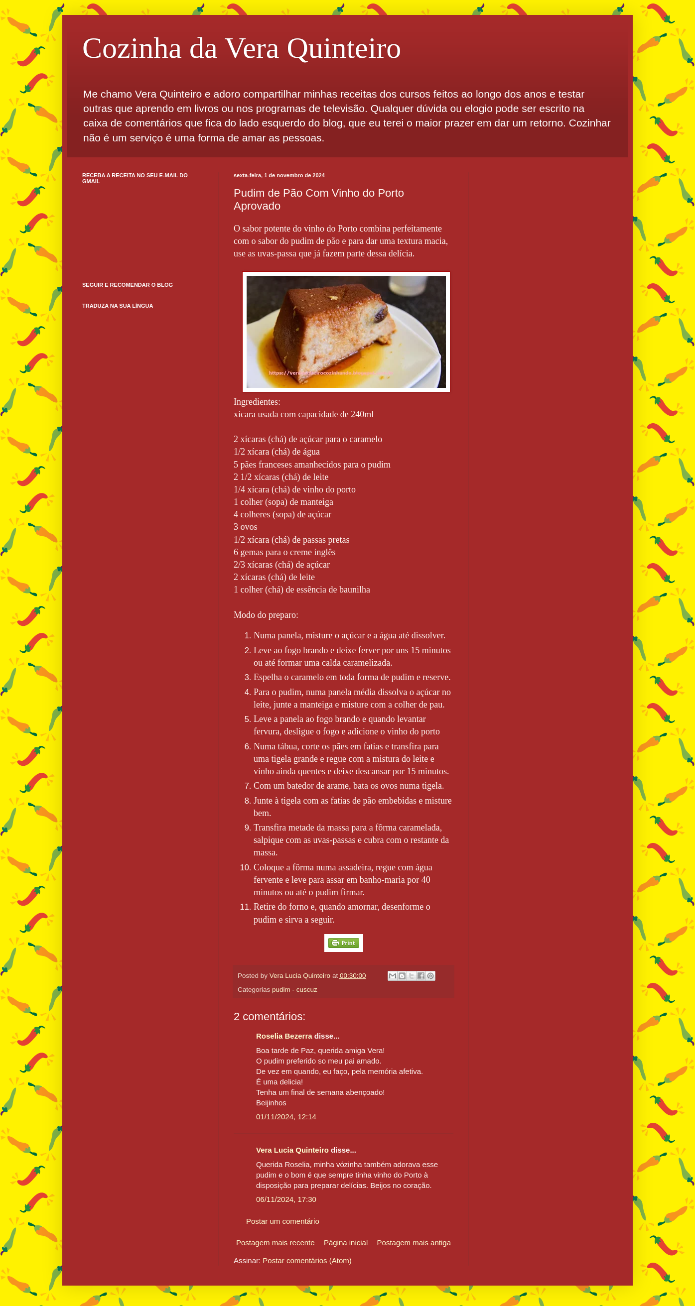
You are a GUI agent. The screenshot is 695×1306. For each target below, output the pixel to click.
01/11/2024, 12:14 (286, 1116)
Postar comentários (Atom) (307, 1260)
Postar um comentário (282, 1221)
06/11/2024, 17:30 (286, 1199)
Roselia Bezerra (284, 1036)
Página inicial (346, 1242)
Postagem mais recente (275, 1242)
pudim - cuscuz (294, 989)
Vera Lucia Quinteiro (292, 1150)
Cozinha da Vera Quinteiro (241, 47)
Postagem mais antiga (414, 1242)
